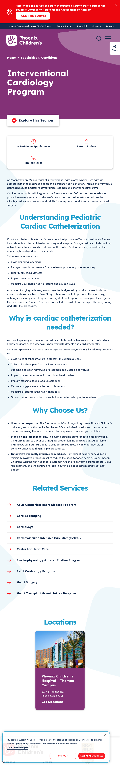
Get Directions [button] (52, 702)
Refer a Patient (86, 146)
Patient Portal (64, 26)
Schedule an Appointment (33, 146)
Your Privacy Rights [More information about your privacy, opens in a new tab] (17, 747)
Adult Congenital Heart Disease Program (46, 505)
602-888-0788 (34, 163)
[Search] (99, 38)
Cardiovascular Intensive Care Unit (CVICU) (49, 538)
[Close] (116, 4)
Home (11, 57)
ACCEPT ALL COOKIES (91, 756)
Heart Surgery (27, 582)
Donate (110, 26)
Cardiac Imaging (29, 516)
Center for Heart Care (32, 549)
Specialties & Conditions (39, 57)
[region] (56, 747)
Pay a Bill (82, 26)
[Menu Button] (108, 38)
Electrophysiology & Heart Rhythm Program (49, 560)
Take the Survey (33, 16)
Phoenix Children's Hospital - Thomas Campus (58, 680)
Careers (96, 26)
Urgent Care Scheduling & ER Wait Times (30, 26)
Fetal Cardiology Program (36, 571)
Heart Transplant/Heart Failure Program (46, 593)
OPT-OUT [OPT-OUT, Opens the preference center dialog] (63, 756)
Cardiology (25, 527)
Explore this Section (36, 120)
